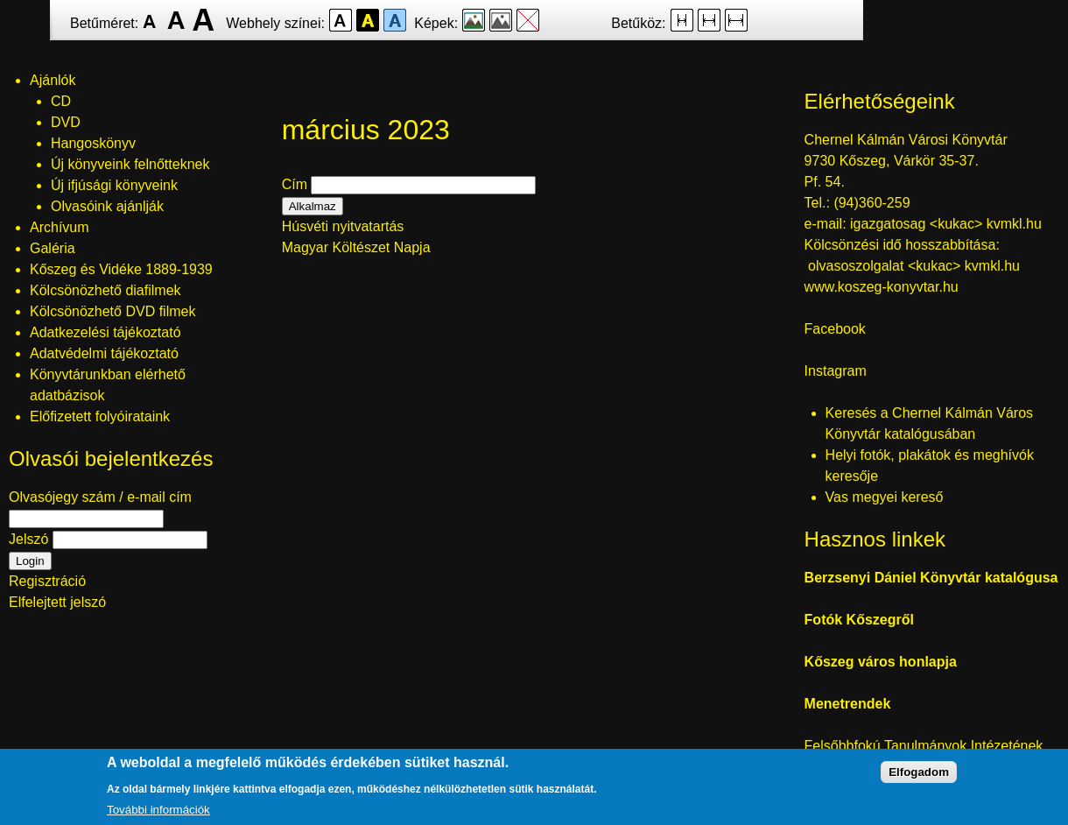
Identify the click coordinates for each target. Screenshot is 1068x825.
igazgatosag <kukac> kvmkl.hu (947, 223)
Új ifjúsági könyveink (114, 185)
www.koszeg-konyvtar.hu (882, 286)
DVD (66, 122)
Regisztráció (47, 581)
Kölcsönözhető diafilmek (105, 290)
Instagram (836, 370)
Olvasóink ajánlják (107, 206)
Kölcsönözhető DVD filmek (112, 311)
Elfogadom (919, 784)
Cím (294, 184)
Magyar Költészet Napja (356, 247)
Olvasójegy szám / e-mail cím (100, 497)
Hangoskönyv (93, 143)
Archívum (59, 227)
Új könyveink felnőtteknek (130, 164)
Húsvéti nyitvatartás (343, 226)
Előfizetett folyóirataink (100, 416)
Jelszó (28, 539)
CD (61, 101)
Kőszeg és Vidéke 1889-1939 (121, 269)
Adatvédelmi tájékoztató (104, 353)
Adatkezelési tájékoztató (105, 332)
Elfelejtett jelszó (57, 602)
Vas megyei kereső (885, 497)
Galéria (52, 248)
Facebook (835, 328)
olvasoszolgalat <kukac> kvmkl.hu (915, 265)
